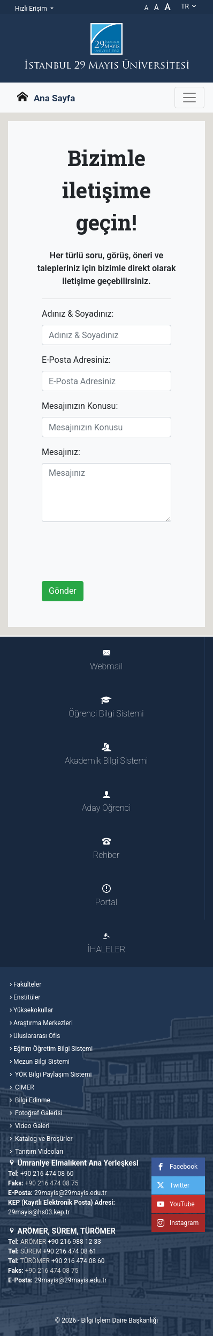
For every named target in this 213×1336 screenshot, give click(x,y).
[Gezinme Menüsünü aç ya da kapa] (189, 97)
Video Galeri (31, 1126)
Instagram (175, 1223)
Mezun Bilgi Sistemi (41, 1061)
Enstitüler (26, 997)
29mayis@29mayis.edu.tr (70, 1193)
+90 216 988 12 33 (74, 1241)
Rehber (106, 848)
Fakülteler (27, 984)
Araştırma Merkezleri (43, 1023)
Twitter (170, 1185)
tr (189, 6)
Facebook (174, 1167)
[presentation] (123, 551)
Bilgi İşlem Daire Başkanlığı (119, 1320)
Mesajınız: (61, 452)
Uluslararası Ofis (36, 1036)
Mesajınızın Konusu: (80, 406)
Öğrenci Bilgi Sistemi (106, 707)
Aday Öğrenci (106, 801)
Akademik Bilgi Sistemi (106, 754)
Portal (106, 895)
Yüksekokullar (33, 1010)
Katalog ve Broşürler (43, 1139)
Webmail (106, 659)
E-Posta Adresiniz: (76, 360)
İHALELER (106, 942)
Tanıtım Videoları (38, 1151)
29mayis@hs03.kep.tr (39, 1212)
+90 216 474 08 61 (70, 1251)
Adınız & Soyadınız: (77, 314)
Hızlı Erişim (32, 8)
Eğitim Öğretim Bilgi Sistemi (53, 1049)
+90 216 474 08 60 (47, 1173)
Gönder (63, 591)
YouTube (173, 1204)
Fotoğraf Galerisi (37, 1113)
